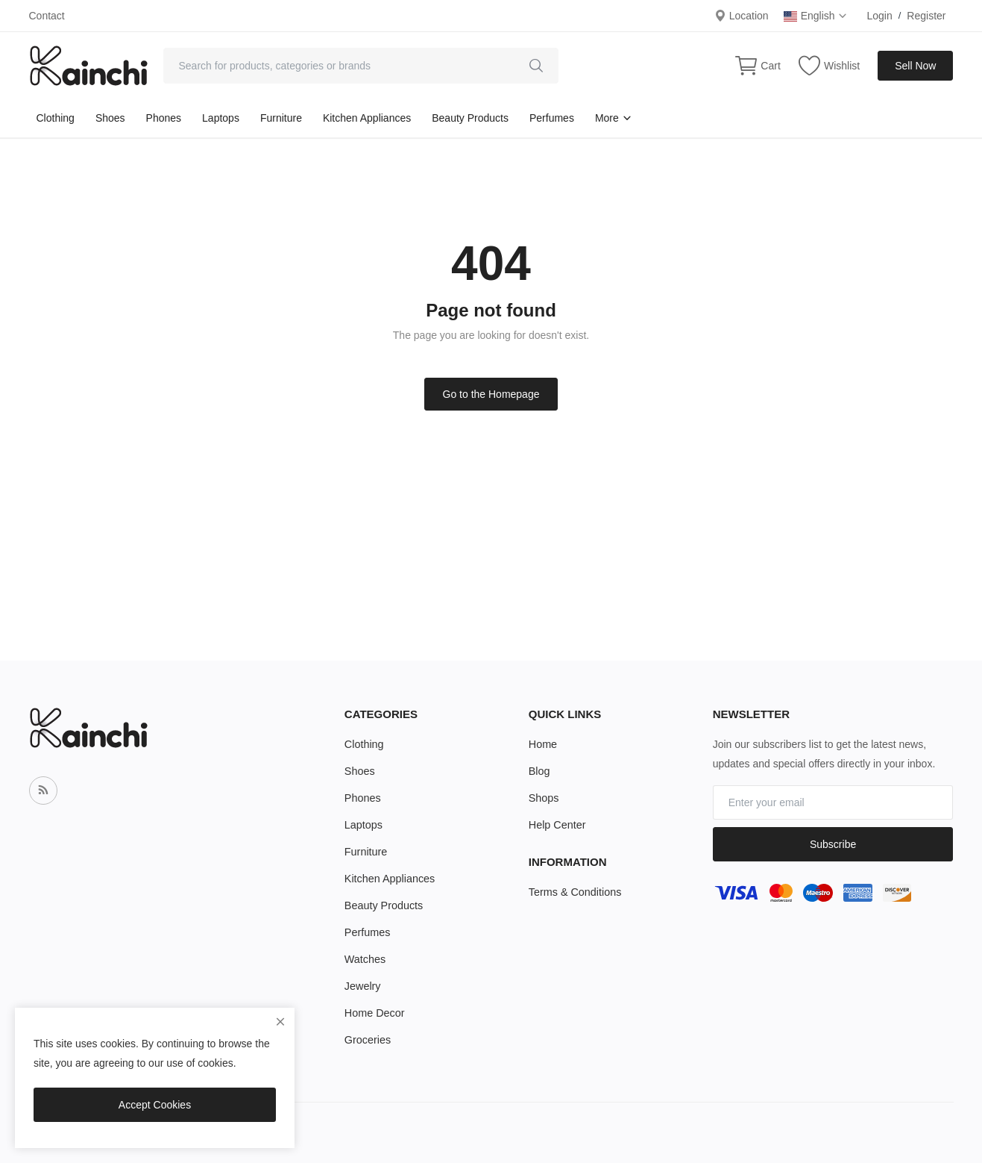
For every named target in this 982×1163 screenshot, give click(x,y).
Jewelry (362, 986)
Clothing (56, 118)
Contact (47, 16)
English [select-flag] (816, 16)
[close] (280, 1022)
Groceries (367, 1040)
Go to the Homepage (491, 394)
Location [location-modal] (741, 16)
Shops (543, 798)
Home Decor (373, 1013)
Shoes (110, 118)
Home (542, 744)
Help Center (557, 825)
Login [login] (879, 16)
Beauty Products (470, 118)
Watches (364, 959)
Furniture (281, 118)
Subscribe (833, 844)
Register (926, 16)
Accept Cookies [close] (155, 1105)
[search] (536, 66)
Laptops (220, 118)
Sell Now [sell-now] (915, 66)
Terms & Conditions (574, 892)
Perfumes (551, 118)
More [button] (613, 118)
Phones (163, 118)
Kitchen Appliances (367, 118)
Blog (539, 771)
